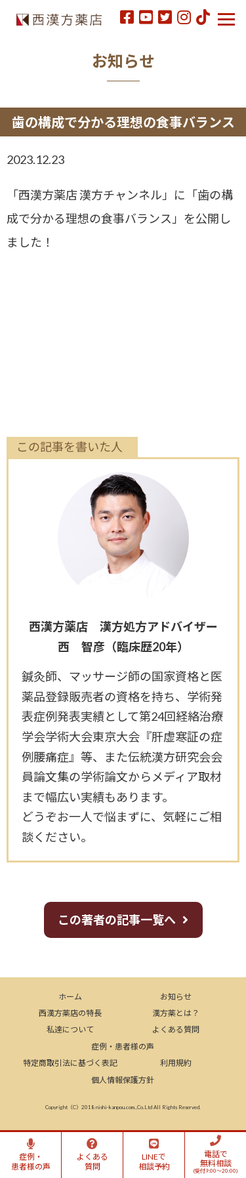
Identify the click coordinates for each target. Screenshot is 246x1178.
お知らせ (176, 997)
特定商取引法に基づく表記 (70, 1063)
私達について (70, 1029)
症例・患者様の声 (122, 1046)
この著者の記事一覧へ (117, 919)
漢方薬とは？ (175, 1013)
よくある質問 (175, 1029)
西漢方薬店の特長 (70, 1013)
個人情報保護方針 (122, 1080)
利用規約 (176, 1063)
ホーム (70, 997)
